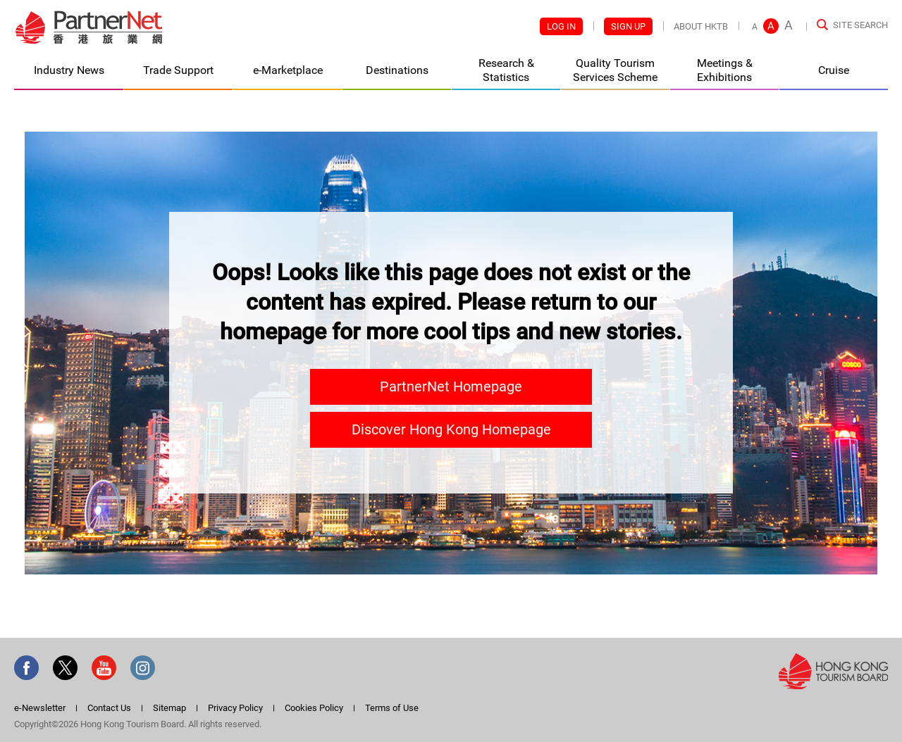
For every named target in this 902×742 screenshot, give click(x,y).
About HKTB (701, 26)
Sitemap (169, 708)
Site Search (860, 25)
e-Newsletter (40, 708)
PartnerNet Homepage (451, 386)
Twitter (65, 667)
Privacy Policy (235, 708)
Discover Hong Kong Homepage (451, 429)
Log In (561, 26)
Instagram (142, 667)
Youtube (104, 667)
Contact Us (109, 708)
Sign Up (628, 26)
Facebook (26, 667)
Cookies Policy (314, 708)
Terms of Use (392, 708)
